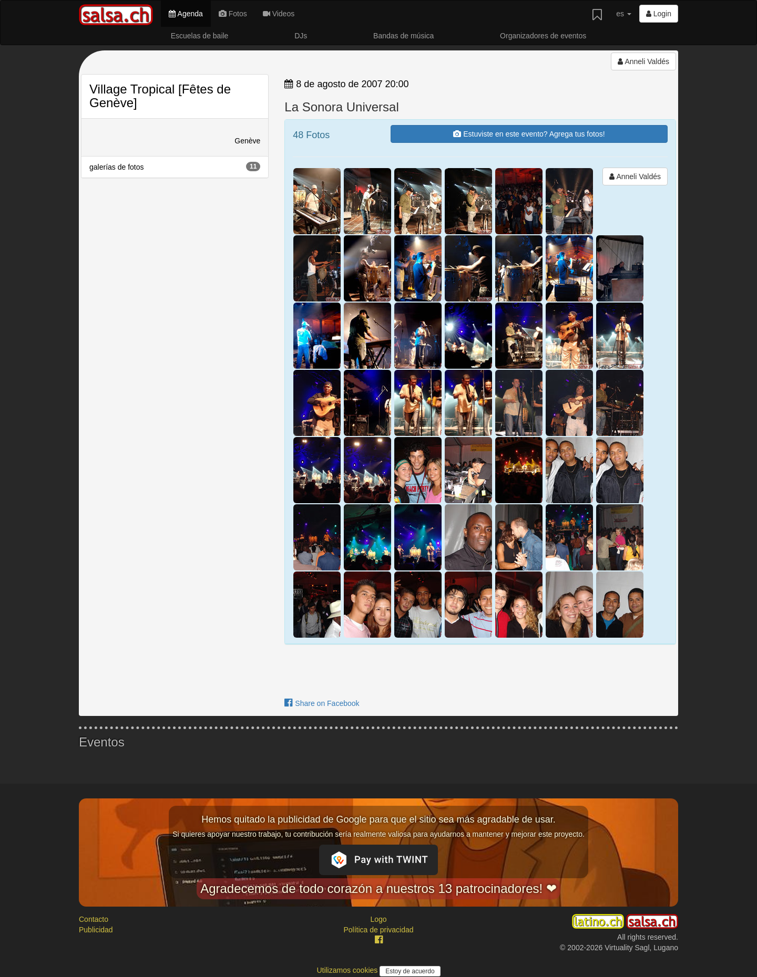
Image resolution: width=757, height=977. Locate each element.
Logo (378, 919)
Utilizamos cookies (348, 970)
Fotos (233, 13)
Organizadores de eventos (543, 36)
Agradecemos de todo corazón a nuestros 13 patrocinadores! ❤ (378, 888)
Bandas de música (403, 36)
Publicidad (96, 930)
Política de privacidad (378, 930)
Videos (278, 13)
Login (658, 13)
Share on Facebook (321, 703)
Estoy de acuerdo (409, 971)
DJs (300, 36)
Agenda (185, 13)
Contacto (93, 919)
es (623, 13)
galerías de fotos (174, 166)
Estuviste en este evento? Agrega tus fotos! (529, 134)
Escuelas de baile (200, 36)
